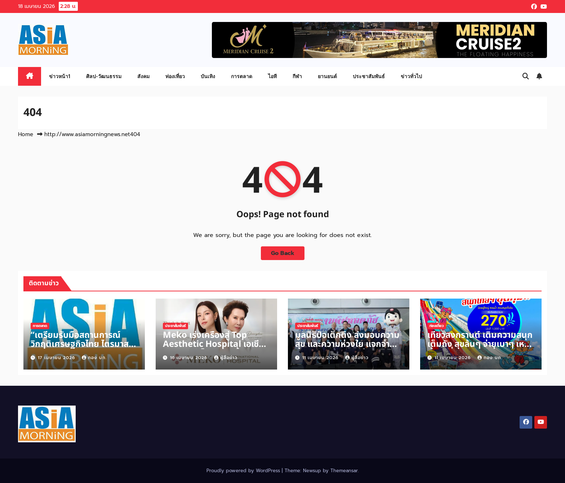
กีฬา (297, 76)
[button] (525, 76)
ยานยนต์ (327, 76)
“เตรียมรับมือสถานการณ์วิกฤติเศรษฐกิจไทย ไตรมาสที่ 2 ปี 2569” (82, 344)
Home (25, 134)
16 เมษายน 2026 (189, 357)
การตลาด (241, 76)
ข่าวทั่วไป (411, 76)
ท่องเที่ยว (175, 76)
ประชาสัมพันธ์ (369, 76)
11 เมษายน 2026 (321, 357)
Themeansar (344, 470)
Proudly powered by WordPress (244, 470)
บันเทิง (208, 76)
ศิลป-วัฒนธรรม (103, 76)
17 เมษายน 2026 (57, 357)
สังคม (143, 76)
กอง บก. (94, 357)
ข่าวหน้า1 (59, 76)
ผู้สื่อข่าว (225, 357)
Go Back (282, 253)
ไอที (272, 76)
